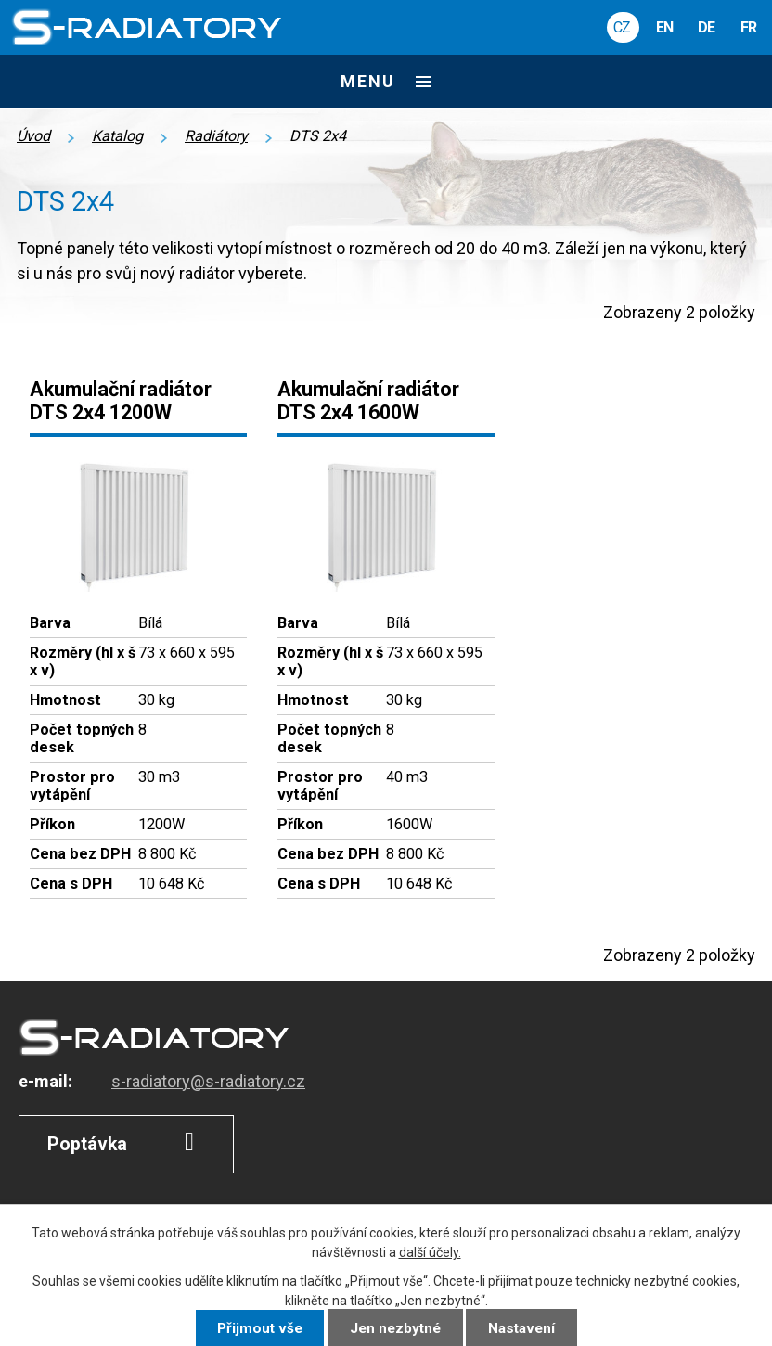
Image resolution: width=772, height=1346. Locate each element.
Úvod (33, 136)
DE (706, 27)
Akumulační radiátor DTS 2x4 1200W (121, 401)
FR (748, 27)
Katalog (117, 136)
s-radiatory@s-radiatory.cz (208, 1081)
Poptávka (126, 1142)
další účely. (430, 1252)
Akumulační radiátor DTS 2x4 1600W (368, 401)
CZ (621, 27)
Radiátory (216, 136)
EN (664, 27)
